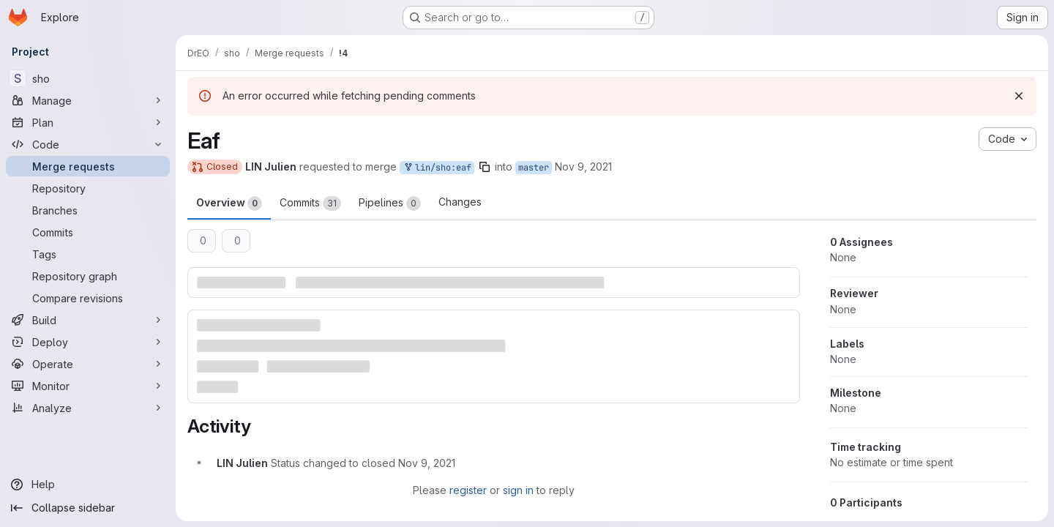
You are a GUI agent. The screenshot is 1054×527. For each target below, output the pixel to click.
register (468, 490)
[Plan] (88, 122)
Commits (310, 203)
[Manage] (88, 100)
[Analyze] (88, 407)
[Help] (88, 484)
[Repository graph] (88, 276)
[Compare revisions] (88, 298)
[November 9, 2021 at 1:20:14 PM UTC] (426, 463)
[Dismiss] (1019, 96)
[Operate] (88, 364)
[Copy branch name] (484, 167)
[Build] (88, 320)
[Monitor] (88, 385)
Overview (229, 203)
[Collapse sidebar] (88, 508)
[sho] (88, 78)
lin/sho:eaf (437, 168)
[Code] (88, 144)
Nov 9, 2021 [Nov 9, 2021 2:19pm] (583, 166)
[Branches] (88, 210)
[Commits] (88, 232)
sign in (518, 490)
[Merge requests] (88, 166)
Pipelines (390, 203)
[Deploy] (88, 342)
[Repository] (88, 188)
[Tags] (88, 254)
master (533, 167)
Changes (460, 201)
